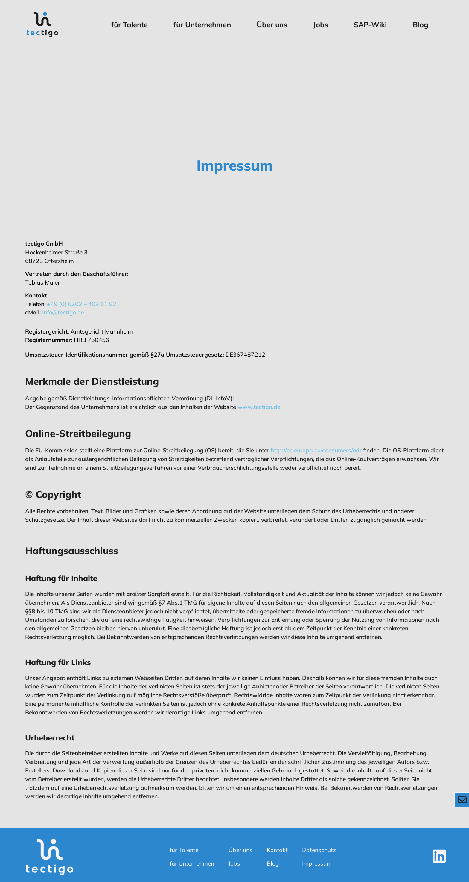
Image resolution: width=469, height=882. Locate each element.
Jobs (320, 24)
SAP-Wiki (370, 24)
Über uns (272, 24)
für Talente (129, 24)
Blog (420, 24)
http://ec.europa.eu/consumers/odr (316, 450)
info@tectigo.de (63, 312)
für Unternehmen (202, 24)
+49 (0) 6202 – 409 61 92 (81, 304)
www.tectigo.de (258, 406)
